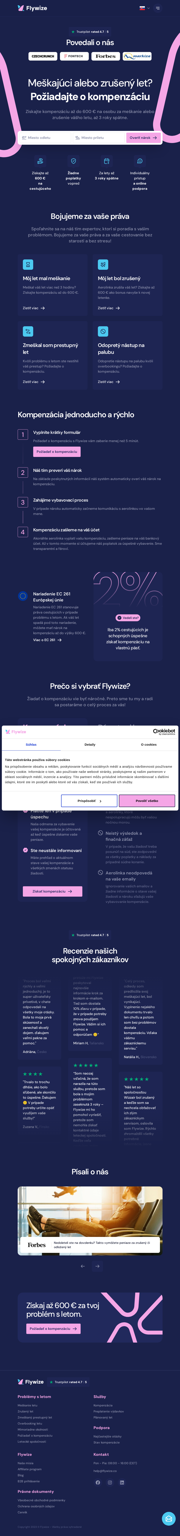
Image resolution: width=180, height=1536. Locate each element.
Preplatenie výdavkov (109, 1411)
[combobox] (50, 138)
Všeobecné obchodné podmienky (41, 1500)
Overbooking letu (30, 1423)
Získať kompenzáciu (49, 891)
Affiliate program (30, 1469)
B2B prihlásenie (29, 1481)
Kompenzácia (103, 1405)
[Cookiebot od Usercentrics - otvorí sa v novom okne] (156, 732)
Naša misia (25, 1463)
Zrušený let (25, 1411)
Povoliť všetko (147, 801)
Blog (21, 1475)
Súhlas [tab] (31, 744)
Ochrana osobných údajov (36, 1506)
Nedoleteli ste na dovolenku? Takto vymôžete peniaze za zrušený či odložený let (104, 1245)
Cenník (22, 1512)
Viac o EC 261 (44, 640)
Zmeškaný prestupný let (35, 1417)
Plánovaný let (103, 1417)
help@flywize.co (105, 1471)
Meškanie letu (27, 1405)
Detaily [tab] (90, 744)
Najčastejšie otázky (108, 1436)
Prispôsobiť (89, 801)
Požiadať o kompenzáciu (57, 451)
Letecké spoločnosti (32, 1441)
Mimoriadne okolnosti (33, 1429)
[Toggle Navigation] (158, 8)
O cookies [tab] (149, 744)
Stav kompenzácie (107, 1442)
